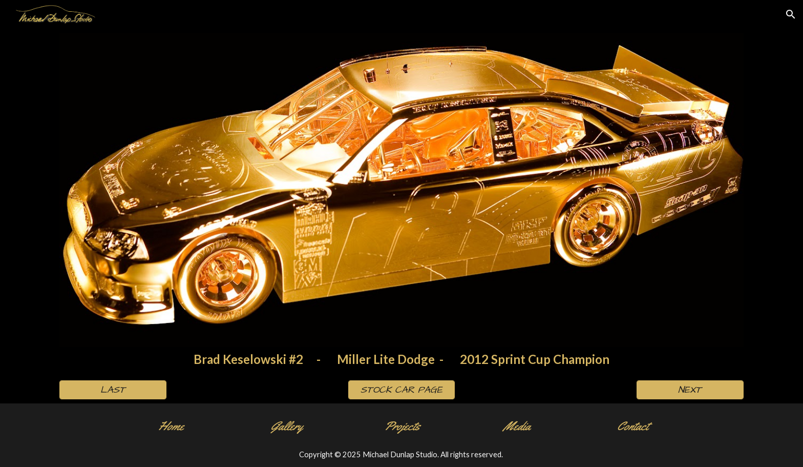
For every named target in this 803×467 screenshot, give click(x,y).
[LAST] (112, 390)
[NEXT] (690, 390)
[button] (790, 14)
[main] (401, 359)
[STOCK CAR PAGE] (401, 390)
